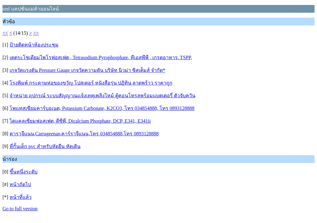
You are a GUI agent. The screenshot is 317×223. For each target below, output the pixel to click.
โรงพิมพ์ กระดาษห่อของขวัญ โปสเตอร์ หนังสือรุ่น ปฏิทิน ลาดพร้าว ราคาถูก (91, 82)
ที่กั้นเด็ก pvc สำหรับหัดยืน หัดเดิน (45, 146)
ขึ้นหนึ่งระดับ (23, 171)
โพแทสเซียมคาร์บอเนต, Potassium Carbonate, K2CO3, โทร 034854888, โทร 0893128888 (102, 108)
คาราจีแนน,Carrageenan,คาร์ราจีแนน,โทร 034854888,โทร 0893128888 (84, 133)
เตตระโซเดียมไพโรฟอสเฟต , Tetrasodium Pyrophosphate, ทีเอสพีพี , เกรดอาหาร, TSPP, (101, 57)
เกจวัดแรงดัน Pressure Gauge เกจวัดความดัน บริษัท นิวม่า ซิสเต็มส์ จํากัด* (87, 70)
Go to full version (19, 208)
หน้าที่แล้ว (21, 197)
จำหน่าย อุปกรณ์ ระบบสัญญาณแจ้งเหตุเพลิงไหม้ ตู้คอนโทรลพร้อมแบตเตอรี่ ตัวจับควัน (102, 95)
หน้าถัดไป (20, 184)
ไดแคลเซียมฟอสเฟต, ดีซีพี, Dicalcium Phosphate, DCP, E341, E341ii (80, 121)
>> (36, 33)
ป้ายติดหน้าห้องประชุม (34, 44)
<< (5, 33)
